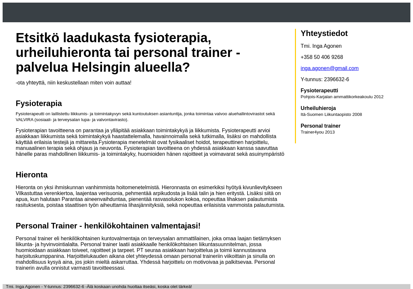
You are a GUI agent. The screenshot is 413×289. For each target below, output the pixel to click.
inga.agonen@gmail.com (330, 68)
